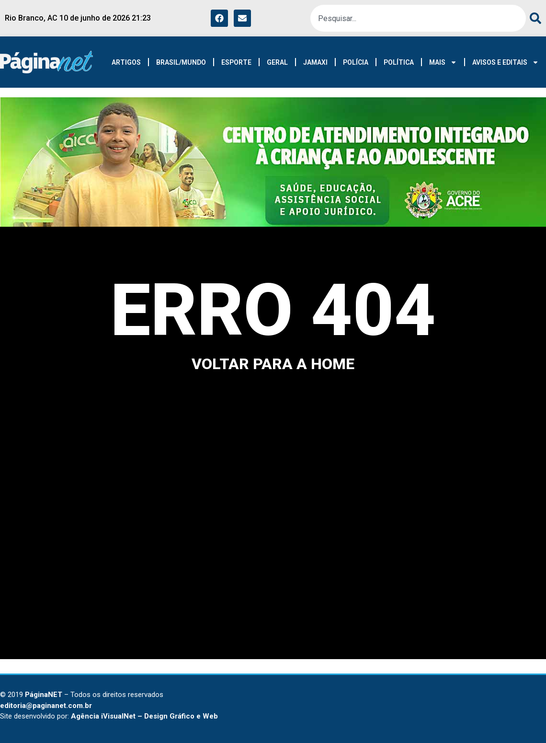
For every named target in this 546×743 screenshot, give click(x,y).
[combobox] (418, 18)
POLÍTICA (399, 62)
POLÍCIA (355, 62)
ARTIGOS (126, 62)
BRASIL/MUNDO (181, 62)
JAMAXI (315, 62)
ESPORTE (236, 62)
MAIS (443, 62)
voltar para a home (273, 364)
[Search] (533, 18)
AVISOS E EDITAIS (505, 62)
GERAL (277, 62)
